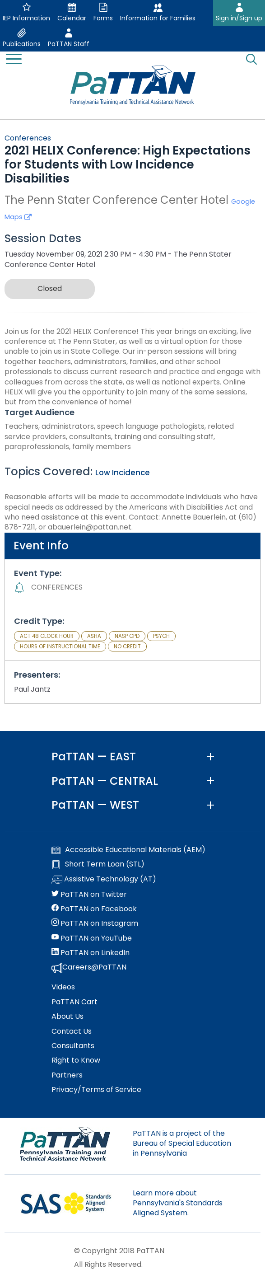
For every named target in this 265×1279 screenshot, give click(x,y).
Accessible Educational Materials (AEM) (128, 850)
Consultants (72, 1046)
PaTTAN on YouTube (91, 938)
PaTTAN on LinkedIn (90, 953)
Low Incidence (122, 472)
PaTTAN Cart (74, 1002)
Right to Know (75, 1060)
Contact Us (71, 1031)
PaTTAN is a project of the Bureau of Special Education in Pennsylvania (182, 1143)
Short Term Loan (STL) (97, 864)
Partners (67, 1075)
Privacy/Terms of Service (96, 1090)
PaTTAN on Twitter (89, 895)
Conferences (28, 138)
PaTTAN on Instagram (94, 923)
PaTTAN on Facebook (94, 909)
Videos (63, 987)
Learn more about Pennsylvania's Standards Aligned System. (178, 1203)
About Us (67, 1016)
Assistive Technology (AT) (103, 879)
